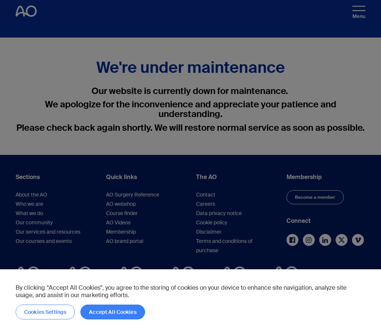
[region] (190, 297)
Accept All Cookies (113, 312)
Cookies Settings (45, 312)
